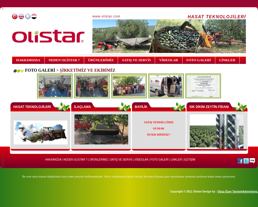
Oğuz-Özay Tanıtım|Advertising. (238, 191)
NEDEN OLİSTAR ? (64, 60)
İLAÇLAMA (82, 107)
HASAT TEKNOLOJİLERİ (32, 107)
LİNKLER (227, 60)
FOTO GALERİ (199, 60)
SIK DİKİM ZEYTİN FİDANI (209, 107)
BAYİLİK (141, 107)
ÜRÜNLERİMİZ (101, 60)
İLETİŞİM (189, 159)
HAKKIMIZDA (28, 60)
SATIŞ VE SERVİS (136, 60)
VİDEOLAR (168, 60)
